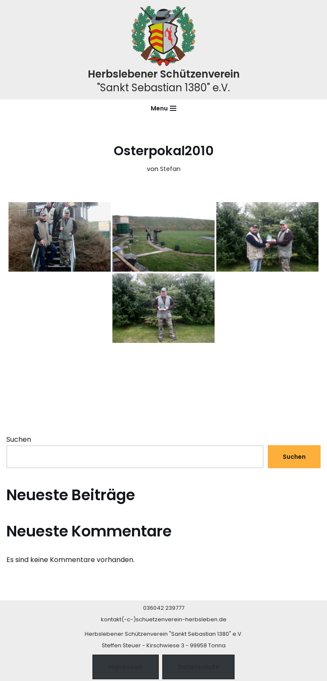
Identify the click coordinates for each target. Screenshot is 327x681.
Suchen (18, 439)
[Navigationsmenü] (163, 108)
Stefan (170, 169)
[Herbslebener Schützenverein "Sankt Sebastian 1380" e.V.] (164, 49)
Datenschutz (198, 667)
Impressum (125, 667)
